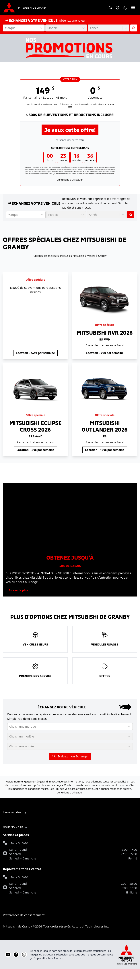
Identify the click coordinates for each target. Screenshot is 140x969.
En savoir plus (18, 590)
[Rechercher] (110, 7)
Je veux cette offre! (70, 129)
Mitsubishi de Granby (32, 7)
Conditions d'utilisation (70, 179)
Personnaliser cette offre (70, 140)
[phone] (124, 7)
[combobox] (5, 28)
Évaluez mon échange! (70, 756)
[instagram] (24, 954)
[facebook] (16, 954)
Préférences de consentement (24, 915)
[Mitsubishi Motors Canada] (126, 955)
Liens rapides (12, 812)
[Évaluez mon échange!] (133, 28)
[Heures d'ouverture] (117, 7)
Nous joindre (13, 827)
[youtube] (8, 954)
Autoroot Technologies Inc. (90, 926)
